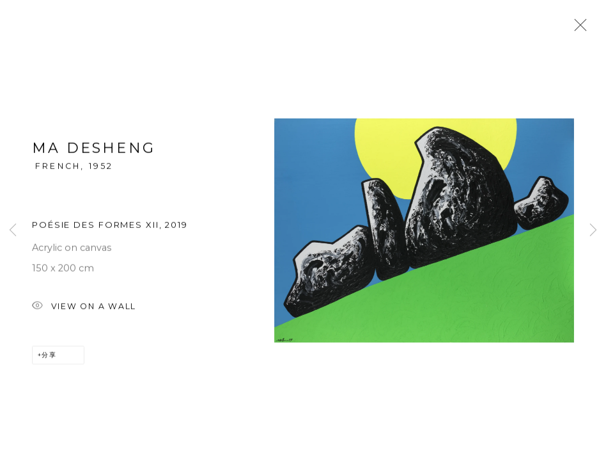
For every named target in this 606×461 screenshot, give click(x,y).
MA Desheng (93, 149)
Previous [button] (13, 230)
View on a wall (84, 307)
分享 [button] (49, 356)
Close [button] (577, 28)
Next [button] (593, 230)
